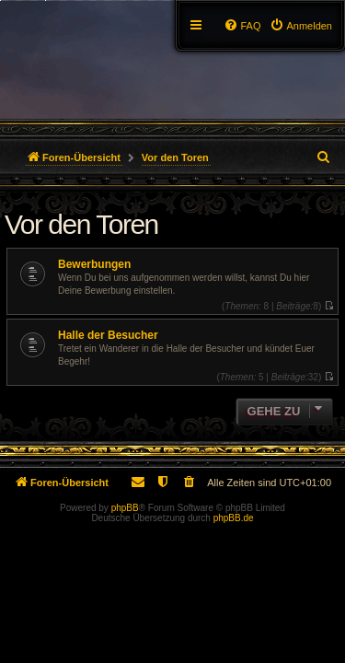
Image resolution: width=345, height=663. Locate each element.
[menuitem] (301, 26)
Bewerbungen (94, 264)
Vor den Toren (81, 224)
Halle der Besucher (108, 335)
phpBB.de (233, 518)
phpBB (125, 508)
